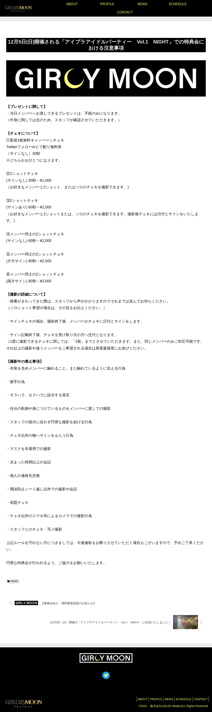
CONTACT (199, 699)
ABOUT (133, 699)
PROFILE (149, 699)
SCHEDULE (180, 699)
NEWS (12, 581)
